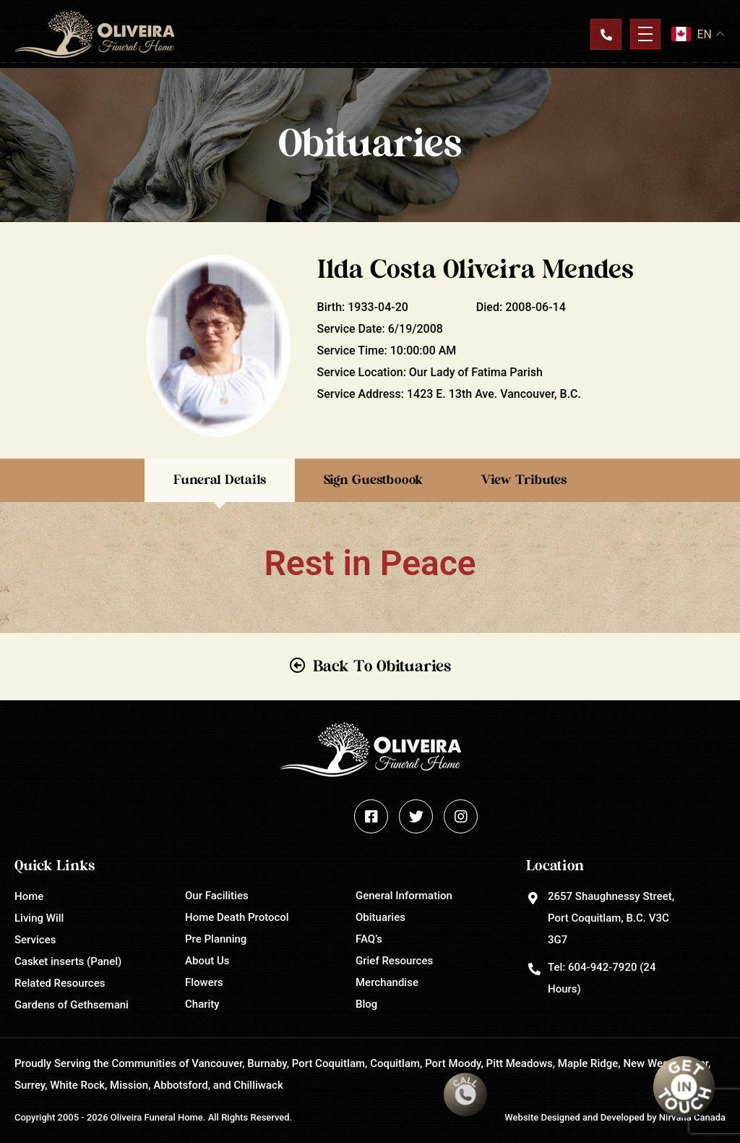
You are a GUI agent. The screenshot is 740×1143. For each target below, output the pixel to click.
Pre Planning (215, 939)
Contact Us (605, 34)
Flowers (204, 982)
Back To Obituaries (382, 666)
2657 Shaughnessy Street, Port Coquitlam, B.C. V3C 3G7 (611, 918)
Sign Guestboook (373, 480)
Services (35, 939)
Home (28, 896)
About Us (207, 960)
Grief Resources (394, 960)
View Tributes (524, 480)
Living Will (39, 918)
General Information (404, 895)
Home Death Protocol (237, 917)
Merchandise (387, 982)
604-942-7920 (602, 967)
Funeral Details (219, 480)
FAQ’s (369, 939)
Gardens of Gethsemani (71, 1004)
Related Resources (59, 983)
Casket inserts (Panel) (67, 961)
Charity (202, 1004)
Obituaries (380, 917)
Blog (366, 1004)
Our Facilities (217, 895)
